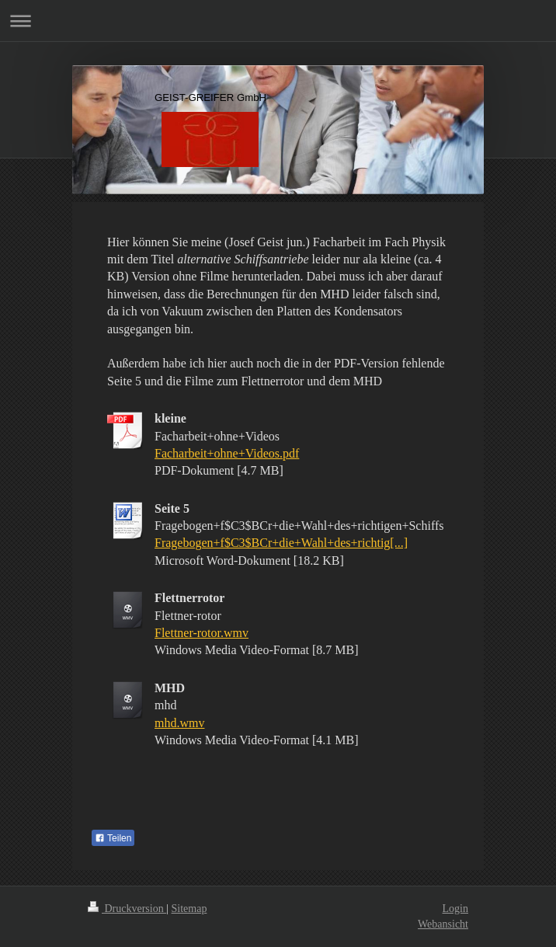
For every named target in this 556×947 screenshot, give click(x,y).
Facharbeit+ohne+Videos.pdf (227, 453)
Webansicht (443, 924)
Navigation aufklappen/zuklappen (278, 20)
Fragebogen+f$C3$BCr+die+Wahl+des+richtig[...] (281, 542)
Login (455, 908)
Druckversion (127, 908)
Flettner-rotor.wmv (201, 632)
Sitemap (189, 908)
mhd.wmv (179, 722)
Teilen (113, 838)
